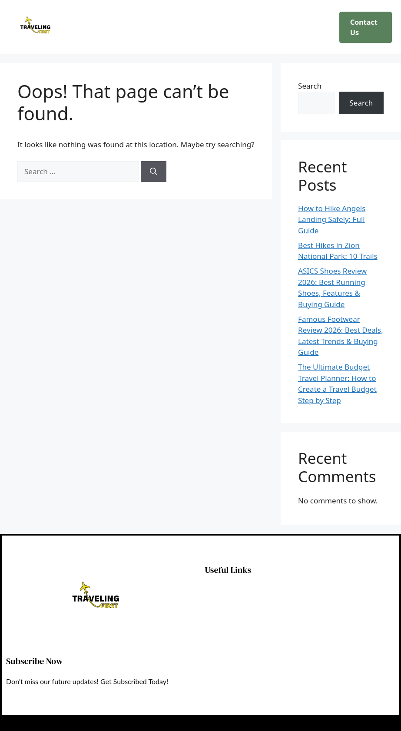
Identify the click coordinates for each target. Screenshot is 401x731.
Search (309, 86)
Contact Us (363, 27)
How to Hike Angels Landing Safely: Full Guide (331, 219)
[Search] (153, 171)
